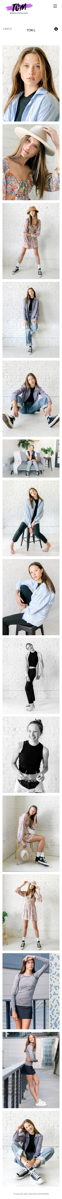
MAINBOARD (43, 1194)
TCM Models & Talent (24, 8)
